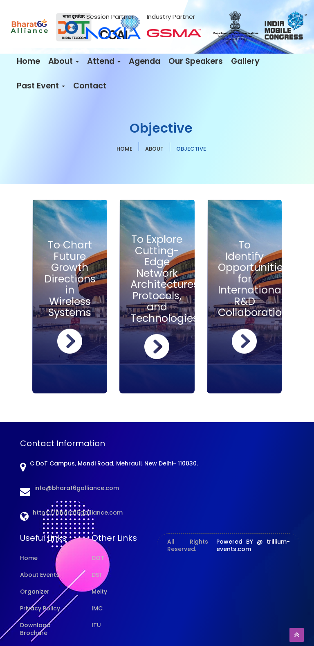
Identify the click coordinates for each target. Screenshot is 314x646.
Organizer (34, 591)
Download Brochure (35, 629)
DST (97, 575)
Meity (99, 591)
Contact (89, 85)
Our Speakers (195, 61)
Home (28, 61)
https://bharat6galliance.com (78, 512)
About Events (39, 575)
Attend (104, 61)
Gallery (245, 61)
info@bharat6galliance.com (76, 488)
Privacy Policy (40, 608)
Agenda (144, 61)
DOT (98, 558)
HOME (124, 149)
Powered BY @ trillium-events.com (253, 545)
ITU (96, 625)
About (63, 61)
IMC (97, 608)
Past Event (41, 85)
